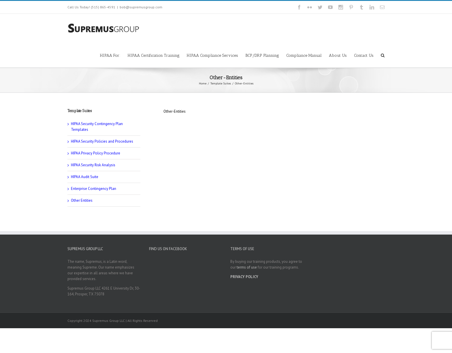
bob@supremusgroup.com (141, 7)
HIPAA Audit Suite (84, 176)
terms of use (247, 267)
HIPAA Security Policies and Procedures (102, 141)
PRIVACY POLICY (244, 276)
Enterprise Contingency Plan (93, 188)
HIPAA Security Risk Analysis (93, 165)
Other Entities (82, 200)
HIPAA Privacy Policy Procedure (95, 153)
